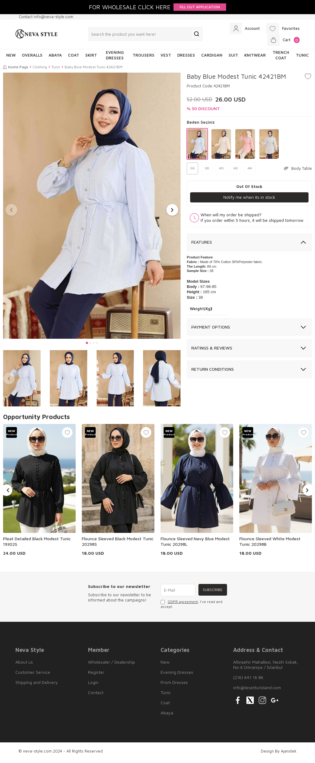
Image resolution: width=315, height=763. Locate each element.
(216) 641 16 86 (248, 680)
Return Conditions (212, 372)
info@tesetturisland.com (257, 690)
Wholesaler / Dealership (111, 665)
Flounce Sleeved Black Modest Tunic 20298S (118, 544)
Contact (95, 695)
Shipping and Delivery (36, 685)
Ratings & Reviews (211, 351)
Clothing (40, 69)
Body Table (298, 171)
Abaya (55, 58)
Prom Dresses (174, 685)
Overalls (32, 58)
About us (24, 665)
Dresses (186, 58)
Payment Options (210, 330)
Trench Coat (281, 58)
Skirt (91, 58)
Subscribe (212, 593)
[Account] (241, 29)
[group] (92, 208)
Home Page (15, 69)
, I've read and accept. (191, 607)
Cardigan (211, 58)
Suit (233, 58)
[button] (87, 346)
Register (96, 675)
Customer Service (32, 675)
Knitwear (255, 58)
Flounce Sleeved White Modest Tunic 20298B (270, 544)
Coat (73, 58)
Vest (166, 58)
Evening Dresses (115, 58)
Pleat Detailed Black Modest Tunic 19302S (37, 544)
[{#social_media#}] (237, 703)
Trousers (143, 58)
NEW (11, 58)
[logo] (36, 35)
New (165, 665)
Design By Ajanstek (279, 754)
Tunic (302, 58)
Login (93, 685)
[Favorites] (282, 29)
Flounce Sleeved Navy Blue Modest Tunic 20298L (195, 544)
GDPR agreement (183, 604)
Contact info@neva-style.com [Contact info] (46, 16)
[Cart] (282, 42)
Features (201, 245)
